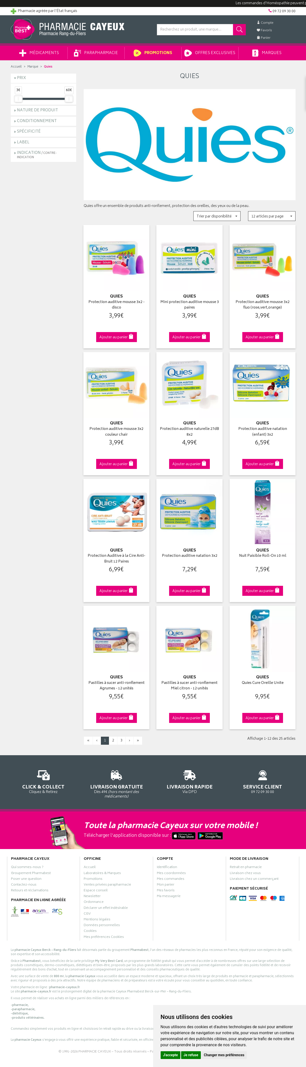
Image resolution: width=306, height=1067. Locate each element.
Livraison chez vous (245, 873)
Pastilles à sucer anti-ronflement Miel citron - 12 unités (189, 686)
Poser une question (26, 879)
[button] (217, 216)
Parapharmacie (96, 53)
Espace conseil (96, 891)
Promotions (153, 53)
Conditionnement (37, 121)
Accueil (16, 67)
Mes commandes (170, 879)
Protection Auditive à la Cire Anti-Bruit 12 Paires (116, 559)
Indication (37, 155)
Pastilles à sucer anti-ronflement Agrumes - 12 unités (116, 686)
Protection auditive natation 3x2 (189, 556)
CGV (87, 914)
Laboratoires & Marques (102, 873)
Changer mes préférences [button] (224, 1055)
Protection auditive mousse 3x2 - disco (116, 305)
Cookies (90, 931)
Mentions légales (97, 920)
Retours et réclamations (29, 891)
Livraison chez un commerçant (254, 879)
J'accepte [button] (170, 1055)
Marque (32, 67)
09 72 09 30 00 (263, 781)
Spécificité (29, 131)
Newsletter (92, 896)
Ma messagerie (169, 896)
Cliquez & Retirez (43, 781)
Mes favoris (166, 891)
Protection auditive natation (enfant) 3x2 (262, 432)
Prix (21, 78)
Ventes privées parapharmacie (107, 885)
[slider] (18, 98)
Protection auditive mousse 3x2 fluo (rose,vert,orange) (263, 305)
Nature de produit (37, 110)
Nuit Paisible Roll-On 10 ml (262, 556)
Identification (167, 867)
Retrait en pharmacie (246, 867)
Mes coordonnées (171, 873)
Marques (266, 53)
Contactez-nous (23, 885)
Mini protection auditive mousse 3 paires (189, 305)
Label (23, 142)
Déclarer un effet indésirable (106, 908)
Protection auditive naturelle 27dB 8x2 (189, 432)
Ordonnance (94, 902)
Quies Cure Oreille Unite (263, 683)
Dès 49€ (116, 783)
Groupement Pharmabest (31, 873)
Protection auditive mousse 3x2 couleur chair (116, 432)
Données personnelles (102, 925)
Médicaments (39, 53)
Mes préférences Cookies (104, 937)
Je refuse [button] (191, 1055)
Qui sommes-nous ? (27, 867)
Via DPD (190, 781)
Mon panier (165, 885)
